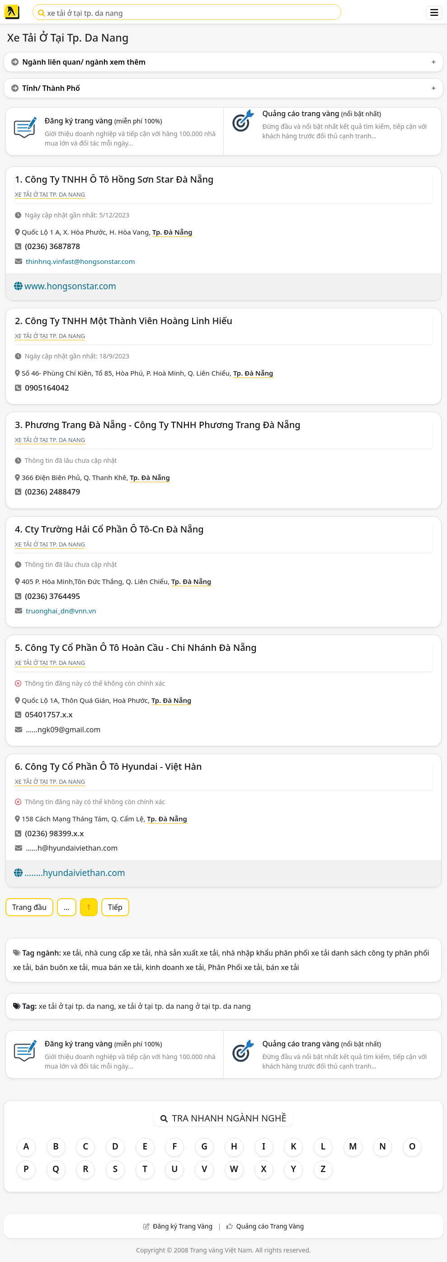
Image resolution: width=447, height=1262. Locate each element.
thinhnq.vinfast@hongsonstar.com (80, 261)
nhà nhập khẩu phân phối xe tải (275, 953)
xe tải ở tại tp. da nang (80, 13)
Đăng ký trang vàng (103, 121)
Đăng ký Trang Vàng (182, 1226)
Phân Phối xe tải (235, 967)
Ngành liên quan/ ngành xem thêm (78, 62)
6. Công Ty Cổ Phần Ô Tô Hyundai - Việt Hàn (108, 766)
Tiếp (115, 907)
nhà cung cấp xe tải (118, 953)
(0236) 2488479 (52, 491)
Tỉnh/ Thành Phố (45, 88)
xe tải (72, 953)
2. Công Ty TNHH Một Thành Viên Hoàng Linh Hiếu (123, 321)
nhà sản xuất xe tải (186, 953)
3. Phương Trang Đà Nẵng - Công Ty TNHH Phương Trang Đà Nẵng (158, 425)
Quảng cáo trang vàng (321, 113)
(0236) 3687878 (52, 246)
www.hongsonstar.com (70, 286)
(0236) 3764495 (52, 596)
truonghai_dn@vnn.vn (61, 610)
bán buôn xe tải (61, 967)
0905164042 (47, 387)
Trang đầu (29, 907)
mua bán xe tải (117, 967)
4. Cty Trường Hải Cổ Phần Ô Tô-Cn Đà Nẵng (109, 529)
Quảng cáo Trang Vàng (270, 1226)
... (67, 907)
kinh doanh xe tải (175, 967)
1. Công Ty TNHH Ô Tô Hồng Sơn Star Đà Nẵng (114, 179)
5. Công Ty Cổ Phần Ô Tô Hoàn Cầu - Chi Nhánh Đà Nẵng (136, 647)
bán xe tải (282, 967)
